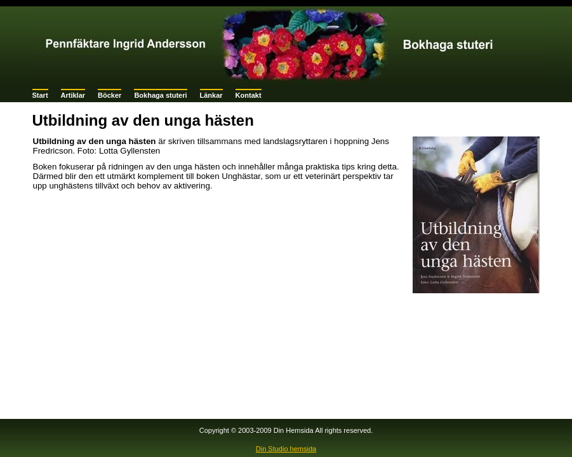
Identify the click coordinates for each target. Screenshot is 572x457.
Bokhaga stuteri (160, 95)
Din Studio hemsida (286, 449)
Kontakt (249, 95)
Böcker (109, 95)
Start (40, 95)
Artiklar (73, 95)
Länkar (211, 95)
